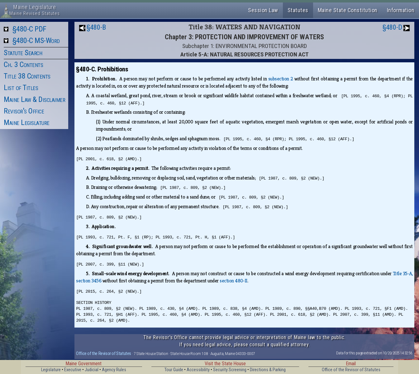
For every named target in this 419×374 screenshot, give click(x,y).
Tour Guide (173, 369)
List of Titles (21, 87)
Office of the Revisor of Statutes (103, 353)
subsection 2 (280, 78)
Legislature (51, 369)
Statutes (298, 10)
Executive (72, 369)
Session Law (263, 10)
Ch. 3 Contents (23, 64)
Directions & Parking (268, 369)
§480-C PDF (29, 29)
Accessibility (198, 369)
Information (401, 10)
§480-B (96, 27)
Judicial (91, 369)
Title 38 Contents (27, 76)
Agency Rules (114, 369)
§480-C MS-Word (36, 40)
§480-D (392, 27)
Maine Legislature (27, 122)
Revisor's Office (24, 111)
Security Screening (229, 369)
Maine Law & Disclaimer (34, 99)
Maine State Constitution (348, 10)
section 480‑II (233, 280)
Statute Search (23, 52)
